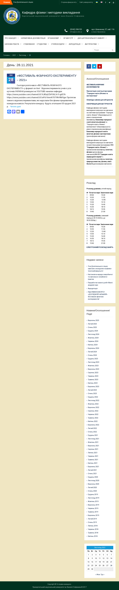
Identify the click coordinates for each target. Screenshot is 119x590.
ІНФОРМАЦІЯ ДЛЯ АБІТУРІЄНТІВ (99, 104)
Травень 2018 (93, 533)
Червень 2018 (93, 529)
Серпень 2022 (93, 411)
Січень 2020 (92, 491)
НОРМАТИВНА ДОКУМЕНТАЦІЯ (33, 38)
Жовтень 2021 (93, 442)
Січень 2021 (92, 473)
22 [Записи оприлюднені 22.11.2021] (88, 565)
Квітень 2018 (92, 536)
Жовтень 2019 (93, 501)
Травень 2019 (93, 512)
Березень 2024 (93, 348)
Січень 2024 (92, 355)
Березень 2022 (93, 425)
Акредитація (92, 288)
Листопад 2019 (93, 498)
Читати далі (15, 106)
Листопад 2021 (93, 439)
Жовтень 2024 (93, 338)
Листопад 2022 (93, 400)
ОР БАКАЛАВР (53, 38)
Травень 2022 (93, 418)
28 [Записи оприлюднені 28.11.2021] (111, 565)
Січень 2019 (92, 522)
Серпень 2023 (93, 372)
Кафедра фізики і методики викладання (51, 12)
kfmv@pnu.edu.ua (76, 32)
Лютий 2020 (92, 487)
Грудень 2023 (93, 359)
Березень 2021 (93, 466)
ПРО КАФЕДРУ (10, 38)
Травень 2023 (93, 379)
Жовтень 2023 (93, 366)
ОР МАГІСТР (68, 38)
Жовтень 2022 (93, 404)
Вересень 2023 (93, 369)
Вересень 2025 (93, 320)
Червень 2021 (93, 456)
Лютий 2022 (92, 428)
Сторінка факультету (69, 2)
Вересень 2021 (93, 446)
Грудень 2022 (93, 397)
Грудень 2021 (93, 435)
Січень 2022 (92, 432)
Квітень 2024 (92, 345)
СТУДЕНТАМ (42, 44)
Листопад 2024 (93, 334)
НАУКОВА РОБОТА (12, 44)
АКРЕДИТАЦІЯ (74, 44)
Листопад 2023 (93, 362)
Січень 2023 (92, 393)
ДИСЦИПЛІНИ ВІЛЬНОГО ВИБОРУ (91, 38)
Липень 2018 (92, 526)
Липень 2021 (92, 453)
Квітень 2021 (92, 463)
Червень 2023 (93, 376)
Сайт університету (86, 2)
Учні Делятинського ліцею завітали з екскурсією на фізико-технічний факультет (100, 268)
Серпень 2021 (93, 449)
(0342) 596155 (76, 29)
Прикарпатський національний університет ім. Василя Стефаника (57, 587)
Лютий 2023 (92, 390)
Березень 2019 (93, 515)
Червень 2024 (93, 341)
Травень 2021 (93, 460)
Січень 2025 (92, 327)
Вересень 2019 (93, 505)
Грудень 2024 (93, 331)
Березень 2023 (93, 386)
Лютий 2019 (92, 519)
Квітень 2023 (92, 383)
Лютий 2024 (92, 352)
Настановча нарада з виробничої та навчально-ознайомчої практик (100, 277)
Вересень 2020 (93, 484)
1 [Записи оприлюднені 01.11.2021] (88, 555)
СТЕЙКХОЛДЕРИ (57, 44)
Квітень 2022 (92, 421)
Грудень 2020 (93, 477)
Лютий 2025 (92, 324)
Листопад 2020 (93, 480)
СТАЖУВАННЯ (29, 44)
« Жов (97, 574)
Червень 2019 (93, 508)
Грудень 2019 (93, 494)
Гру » (102, 574)
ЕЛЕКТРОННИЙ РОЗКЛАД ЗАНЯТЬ (100, 247)
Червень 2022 (93, 414)
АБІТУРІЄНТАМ (91, 44)
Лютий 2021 (92, 470)
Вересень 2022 (93, 407)
